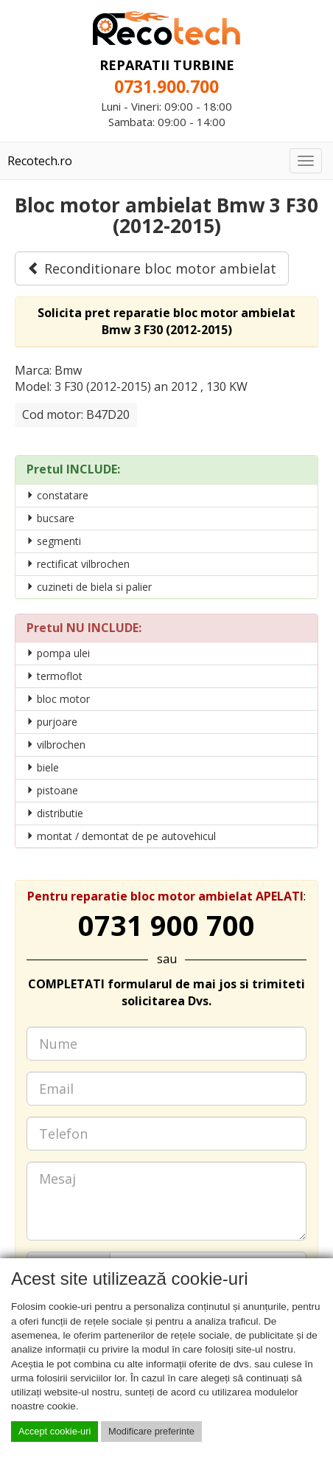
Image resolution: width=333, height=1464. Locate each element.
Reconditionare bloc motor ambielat (151, 268)
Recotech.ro (39, 161)
